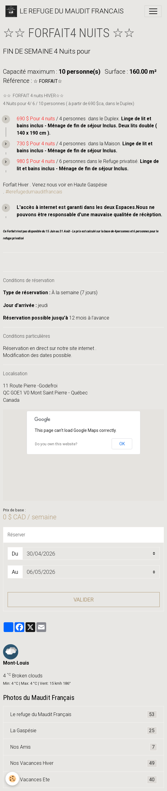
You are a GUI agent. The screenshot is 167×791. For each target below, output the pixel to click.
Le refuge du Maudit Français (83, 715)
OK (122, 443)
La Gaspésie (83, 731)
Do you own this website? (56, 444)
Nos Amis (83, 747)
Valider (83, 599)
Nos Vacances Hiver (83, 763)
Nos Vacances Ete (83, 780)
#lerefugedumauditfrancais (33, 192)
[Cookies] (12, 779)
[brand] (64, 11)
